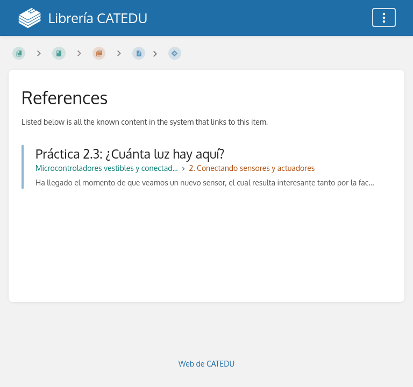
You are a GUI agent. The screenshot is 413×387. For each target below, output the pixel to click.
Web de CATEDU (207, 363)
